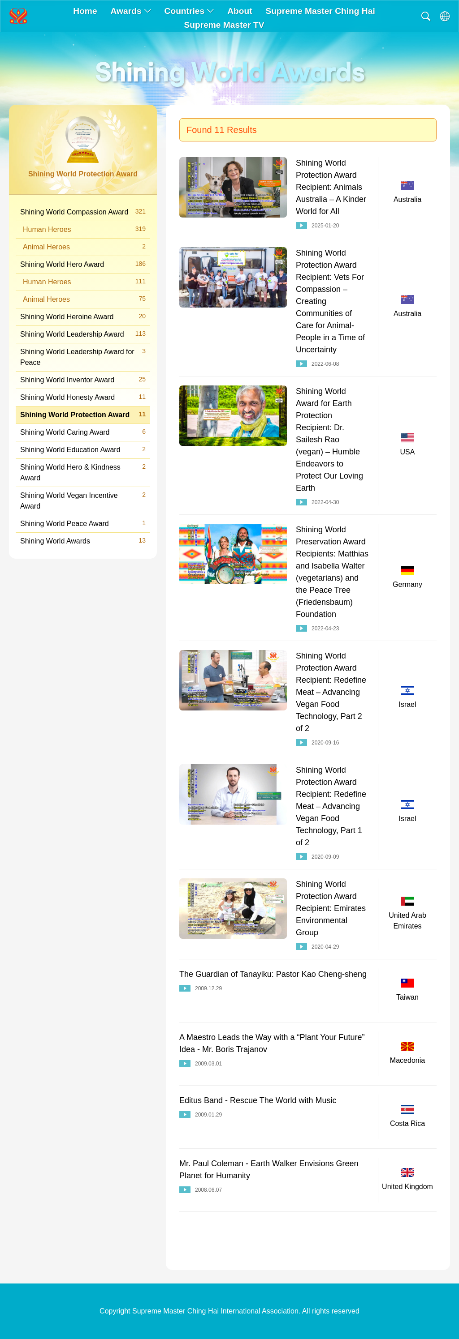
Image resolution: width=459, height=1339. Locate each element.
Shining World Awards (83, 540)
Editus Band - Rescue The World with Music (257, 1100)
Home (85, 11)
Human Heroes (84, 229)
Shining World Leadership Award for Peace (83, 356)
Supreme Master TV (224, 25)
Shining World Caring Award (83, 431)
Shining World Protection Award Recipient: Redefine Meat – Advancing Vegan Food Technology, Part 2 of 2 (331, 692)
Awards (131, 11)
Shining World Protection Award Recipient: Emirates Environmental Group (331, 908)
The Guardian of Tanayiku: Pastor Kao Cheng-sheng (273, 974)
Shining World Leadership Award (83, 333)
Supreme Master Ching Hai (320, 11)
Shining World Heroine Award (83, 316)
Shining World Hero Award (83, 264)
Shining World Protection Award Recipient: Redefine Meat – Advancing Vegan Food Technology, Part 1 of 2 (331, 806)
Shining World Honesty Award (83, 397)
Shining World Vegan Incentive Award (83, 500)
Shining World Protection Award (83, 414)
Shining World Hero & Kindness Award (83, 472)
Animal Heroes (84, 246)
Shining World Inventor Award (83, 379)
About (239, 11)
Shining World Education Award (83, 449)
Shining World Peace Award (83, 523)
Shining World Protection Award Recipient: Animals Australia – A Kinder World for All (331, 187)
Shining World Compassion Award (83, 211)
